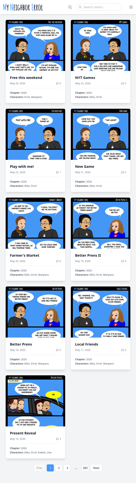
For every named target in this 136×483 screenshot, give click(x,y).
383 (85, 468)
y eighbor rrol (23, 7)
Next (96, 468)
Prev (39, 468)
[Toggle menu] (131, 7)
